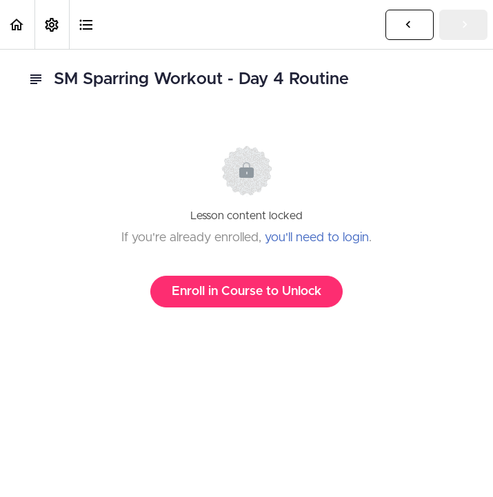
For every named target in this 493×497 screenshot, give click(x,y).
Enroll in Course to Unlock (246, 291)
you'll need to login (317, 238)
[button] (17, 24)
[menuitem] (51, 24)
